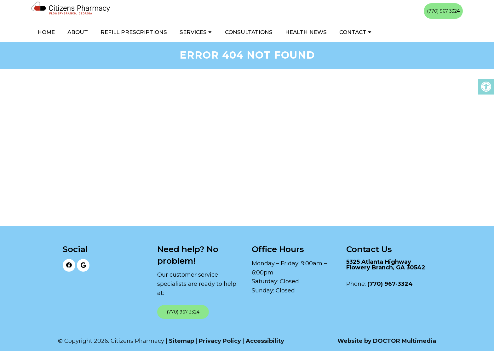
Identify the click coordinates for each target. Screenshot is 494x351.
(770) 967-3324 (443, 11)
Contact (352, 32)
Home (46, 32)
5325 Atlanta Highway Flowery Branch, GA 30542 (385, 264)
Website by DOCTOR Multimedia (386, 341)
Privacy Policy (220, 341)
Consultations (249, 32)
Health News (306, 32)
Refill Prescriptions (134, 32)
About (77, 32)
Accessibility (265, 341)
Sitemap (181, 341)
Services (193, 32)
